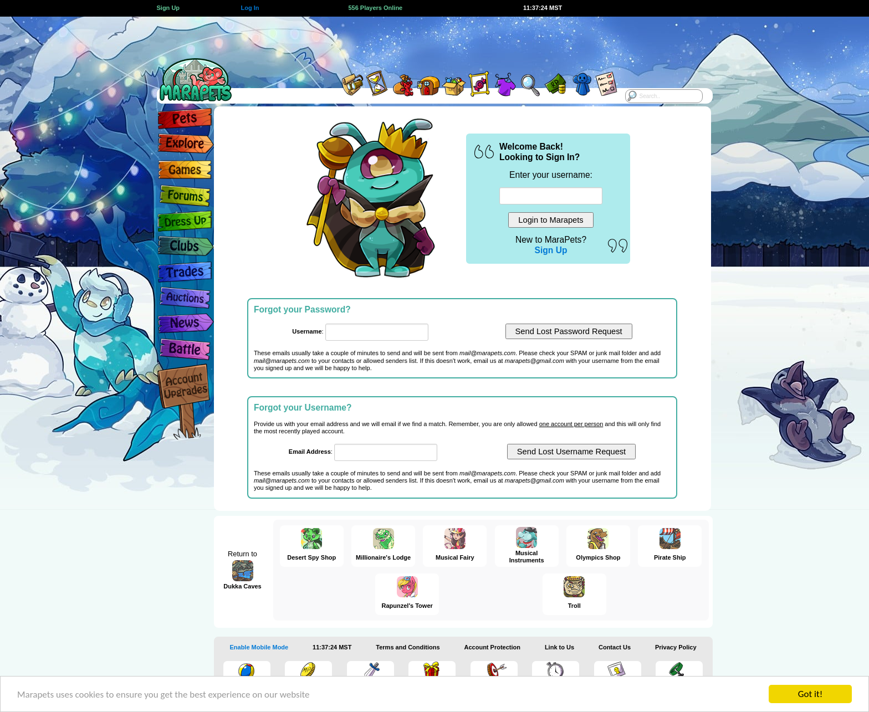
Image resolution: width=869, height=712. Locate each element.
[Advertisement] (424, 41)
